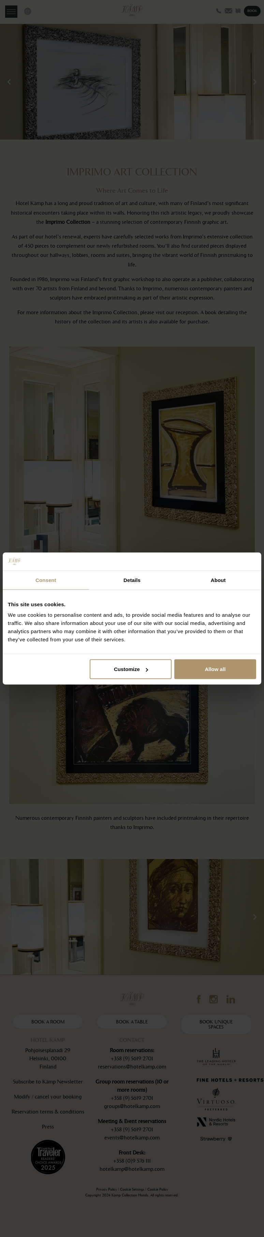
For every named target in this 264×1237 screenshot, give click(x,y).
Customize (131, 669)
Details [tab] (132, 580)
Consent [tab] (45, 580)
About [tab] (218, 580)
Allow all (215, 669)
